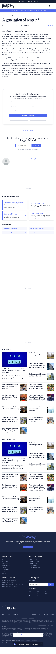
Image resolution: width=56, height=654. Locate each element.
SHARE (50, 25)
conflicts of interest (42, 625)
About (3, 614)
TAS (46, 593)
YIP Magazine (29, 1)
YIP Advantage (21, 1)
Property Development (34, 567)
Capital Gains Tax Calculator (9, 580)
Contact (9, 614)
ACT (46, 591)
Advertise (36, 1)
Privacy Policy (24, 618)
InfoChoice (28, 640)
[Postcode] (38, 106)
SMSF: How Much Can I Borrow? (10, 586)
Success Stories (6, 563)
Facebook (34, 614)
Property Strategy (33, 565)
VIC (29, 593)
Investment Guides (33, 563)
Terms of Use (31, 618)
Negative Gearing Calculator (9, 582)
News (3, 559)
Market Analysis (6, 565)
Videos (4, 567)
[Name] (18, 102)
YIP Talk (4, 571)
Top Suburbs (32, 580)
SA (37, 593)
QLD (30, 595)
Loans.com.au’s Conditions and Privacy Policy (38, 120)
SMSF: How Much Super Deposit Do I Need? (12, 584)
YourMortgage (34, 640)
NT (37, 595)
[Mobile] (18, 106)
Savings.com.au (21, 640)
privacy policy (35, 149)
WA (38, 591)
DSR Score (4, 573)
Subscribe (36, 145)
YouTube (52, 614)
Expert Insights (5, 561)
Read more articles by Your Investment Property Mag (25, 158)
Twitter (40, 614)
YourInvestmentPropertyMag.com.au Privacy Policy (19, 120)
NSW (30, 591)
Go (51, 584)
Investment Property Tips (35, 561)
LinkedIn (46, 614)
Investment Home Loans (31, 10)
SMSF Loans (43, 10)
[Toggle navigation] (52, 6)
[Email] (28, 111)
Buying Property (33, 559)
